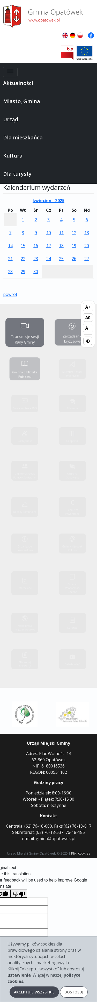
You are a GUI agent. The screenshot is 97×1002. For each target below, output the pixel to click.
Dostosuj (73, 992)
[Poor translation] (19, 894)
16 (35, 245)
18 (61, 245)
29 (23, 271)
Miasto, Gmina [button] (21, 101)
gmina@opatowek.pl (55, 838)
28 (10, 271)
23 (35, 258)
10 (48, 233)
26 (74, 258)
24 (48, 258)
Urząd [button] (10, 119)
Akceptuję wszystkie (34, 992)
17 (48, 245)
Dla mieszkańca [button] (23, 137)
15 (23, 245)
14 (10, 245)
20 (86, 245)
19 (74, 245)
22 (23, 258)
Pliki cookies (80, 853)
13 (86, 233)
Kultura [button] (13, 155)
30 (35, 271)
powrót (10, 294)
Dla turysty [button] (17, 173)
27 (86, 258)
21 (10, 258)
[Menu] (10, 72)
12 (74, 233)
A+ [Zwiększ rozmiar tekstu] (88, 307)
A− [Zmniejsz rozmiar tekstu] (87, 328)
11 (61, 233)
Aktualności (18, 83)
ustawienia (19, 975)
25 (61, 258)
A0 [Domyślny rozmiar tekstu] (88, 318)
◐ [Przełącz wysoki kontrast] (88, 341)
